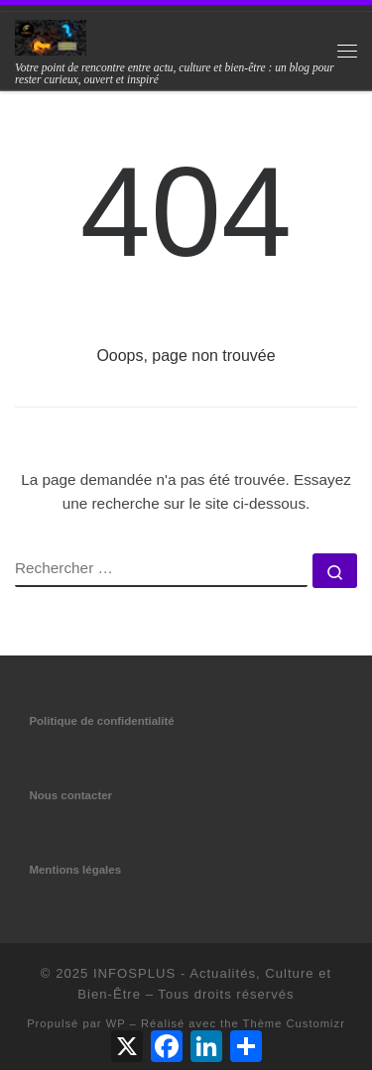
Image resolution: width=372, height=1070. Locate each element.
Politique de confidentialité (101, 721)
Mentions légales (75, 870)
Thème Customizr (294, 1023)
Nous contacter (70, 795)
